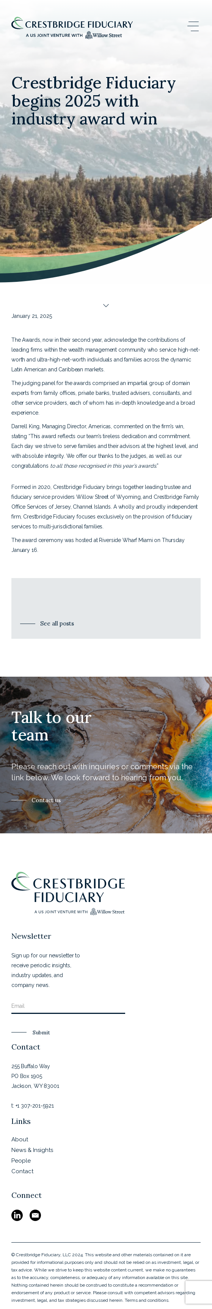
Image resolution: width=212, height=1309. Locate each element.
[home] (72, 28)
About (19, 1139)
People (21, 1160)
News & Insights (32, 1150)
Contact (22, 1171)
